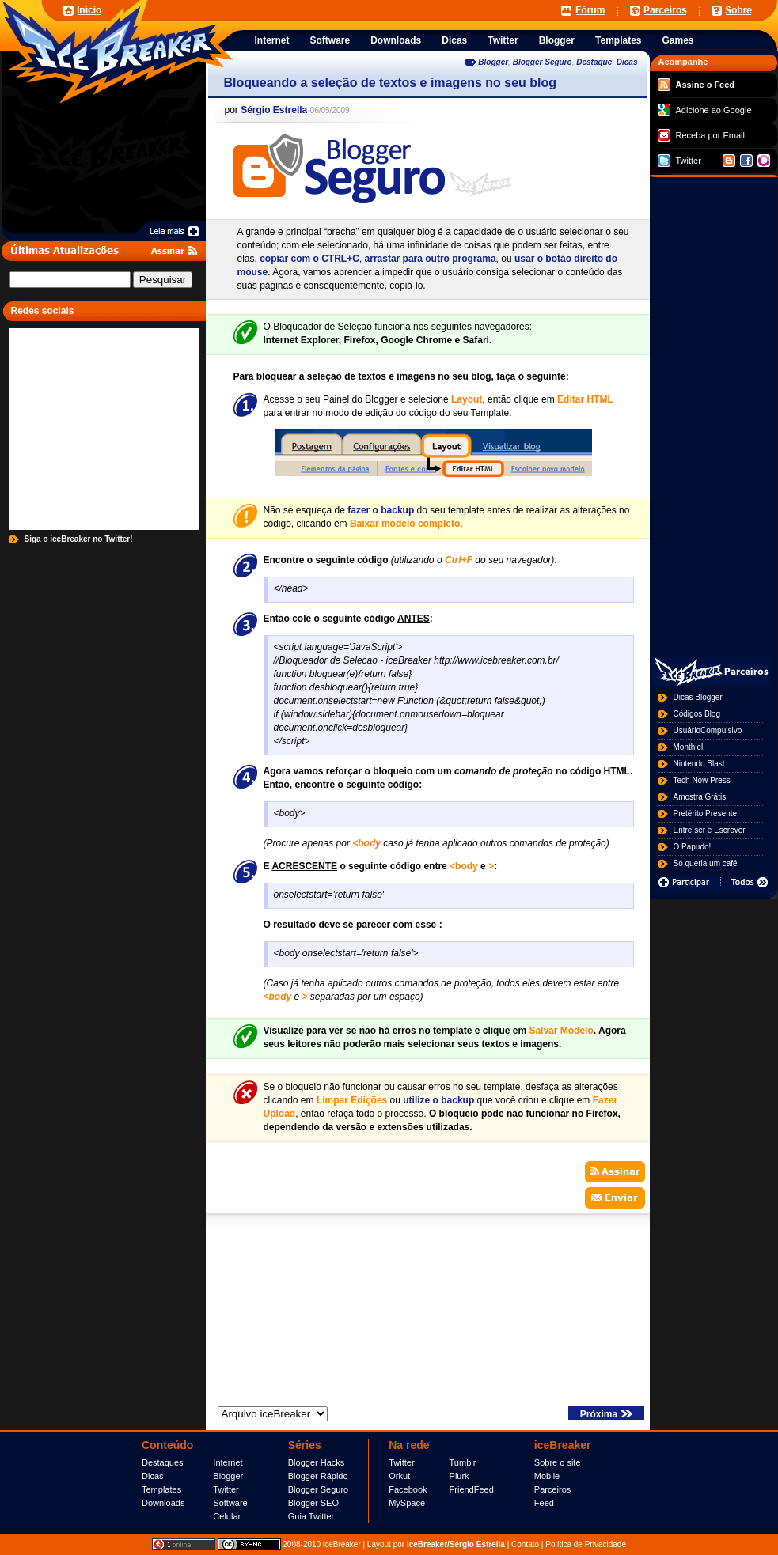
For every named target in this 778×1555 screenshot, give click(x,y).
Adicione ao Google (705, 110)
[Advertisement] (349, 10)
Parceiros (552, 1489)
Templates (161, 1489)
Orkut (399, 1476)
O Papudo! (693, 846)
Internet (227, 1462)
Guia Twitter (311, 1516)
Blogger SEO (313, 1503)
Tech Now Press (702, 780)
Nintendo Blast (699, 763)
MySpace (407, 1503)
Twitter (679, 160)
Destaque (594, 62)
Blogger (493, 62)
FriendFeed (472, 1489)
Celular (227, 1516)
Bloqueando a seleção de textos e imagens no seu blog (390, 82)
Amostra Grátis (700, 797)
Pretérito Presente (706, 813)
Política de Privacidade (585, 1544)
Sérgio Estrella (274, 109)
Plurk (459, 1476)
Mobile (547, 1476)
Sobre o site (557, 1462)
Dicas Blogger (698, 697)
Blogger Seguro (542, 62)
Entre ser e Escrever (710, 830)
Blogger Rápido (318, 1476)
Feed (544, 1503)
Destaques (163, 1462)
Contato (525, 1544)
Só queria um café (706, 863)
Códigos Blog (697, 713)
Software (230, 1503)
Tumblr (463, 1462)
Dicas (627, 62)
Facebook (408, 1489)
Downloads (163, 1503)
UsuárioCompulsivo (708, 730)
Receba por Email (701, 135)
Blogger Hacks (316, 1462)
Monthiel (689, 747)
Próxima (606, 1414)
